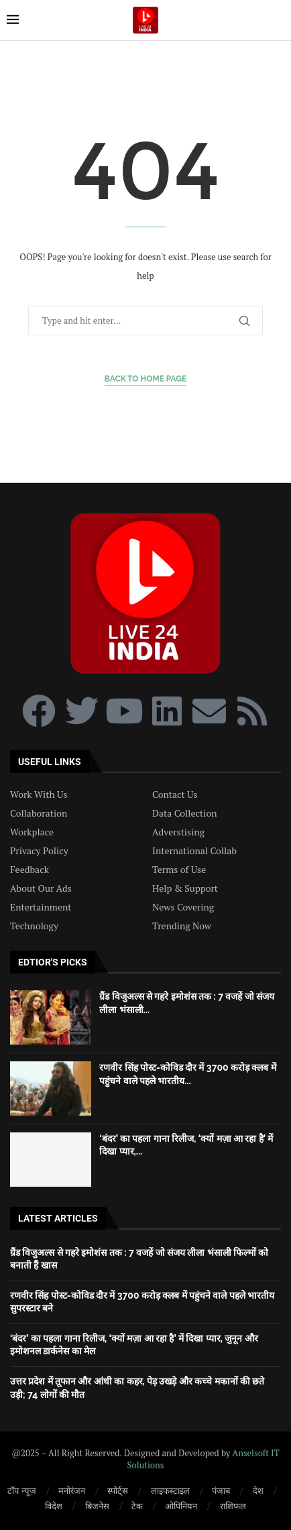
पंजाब (221, 1490)
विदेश (53, 1506)
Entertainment (41, 907)
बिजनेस (97, 1506)
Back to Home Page (146, 379)
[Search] (277, 19)
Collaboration (38, 813)
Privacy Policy (39, 851)
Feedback (29, 869)
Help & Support (185, 888)
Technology (34, 926)
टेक (137, 1506)
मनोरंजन (71, 1490)
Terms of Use (179, 869)
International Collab (194, 851)
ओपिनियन (181, 1506)
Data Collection (184, 813)
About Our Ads (41, 888)
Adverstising (178, 832)
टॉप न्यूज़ (21, 1490)
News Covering (183, 907)
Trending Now (181, 926)
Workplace (32, 832)
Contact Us (175, 794)
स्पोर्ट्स (117, 1490)
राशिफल (233, 1506)
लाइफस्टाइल (170, 1490)
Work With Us (38, 794)
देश (258, 1490)
